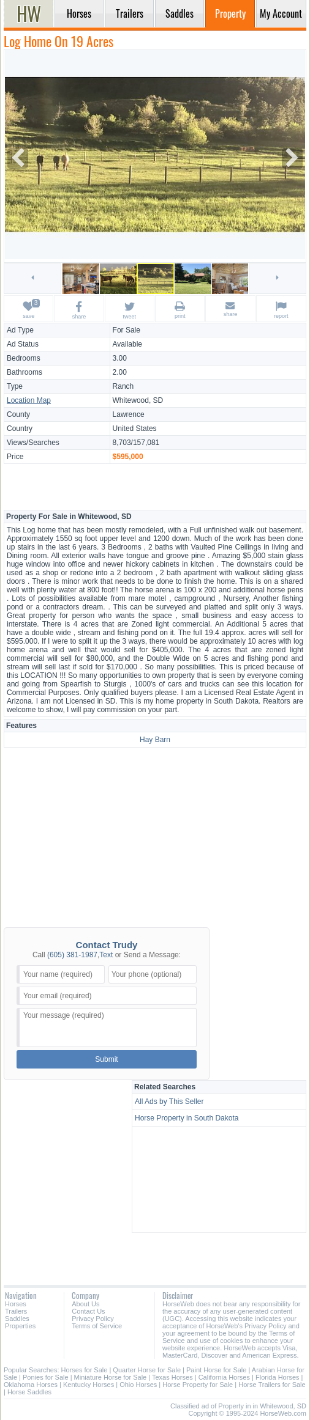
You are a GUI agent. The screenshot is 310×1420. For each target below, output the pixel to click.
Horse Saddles (29, 1392)
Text (106, 955)
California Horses (224, 1377)
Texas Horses (172, 1377)
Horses (15, 1304)
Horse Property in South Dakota (186, 1118)
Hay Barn (155, 739)
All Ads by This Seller (169, 1101)
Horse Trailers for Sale (271, 1384)
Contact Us (88, 1311)
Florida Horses (277, 1377)
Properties (20, 1326)
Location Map (29, 400)
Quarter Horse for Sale (147, 1370)
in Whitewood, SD (279, 1406)
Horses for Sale (84, 1370)
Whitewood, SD (138, 400)
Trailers (16, 1311)
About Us (85, 1304)
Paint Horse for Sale (216, 1370)
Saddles (17, 1318)
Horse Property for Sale (197, 1384)
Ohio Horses (138, 1384)
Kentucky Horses (88, 1384)
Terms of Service (97, 1326)
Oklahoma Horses (31, 1384)
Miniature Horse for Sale (110, 1377)
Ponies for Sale (46, 1377)
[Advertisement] (155, 486)
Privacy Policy (92, 1318)
